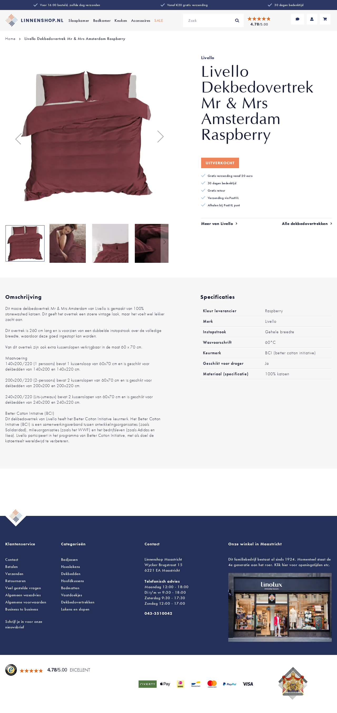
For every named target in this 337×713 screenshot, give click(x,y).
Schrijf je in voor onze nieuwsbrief (23, 624)
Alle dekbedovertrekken (305, 223)
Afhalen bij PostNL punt (224, 205)
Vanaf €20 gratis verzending (187, 5)
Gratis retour (216, 190)
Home (10, 38)
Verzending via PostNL (223, 198)
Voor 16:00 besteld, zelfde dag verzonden (70, 5)
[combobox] (213, 20)
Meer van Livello (217, 223)
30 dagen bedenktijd (289, 5)
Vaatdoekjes (71, 595)
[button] (15, 136)
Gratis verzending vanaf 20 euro (230, 176)
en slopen (75, 609)
